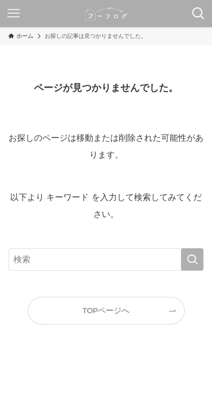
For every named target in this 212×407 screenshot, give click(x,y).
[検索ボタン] (198, 13)
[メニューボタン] (13, 13)
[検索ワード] (106, 259)
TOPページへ (106, 310)
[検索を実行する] (192, 259)
